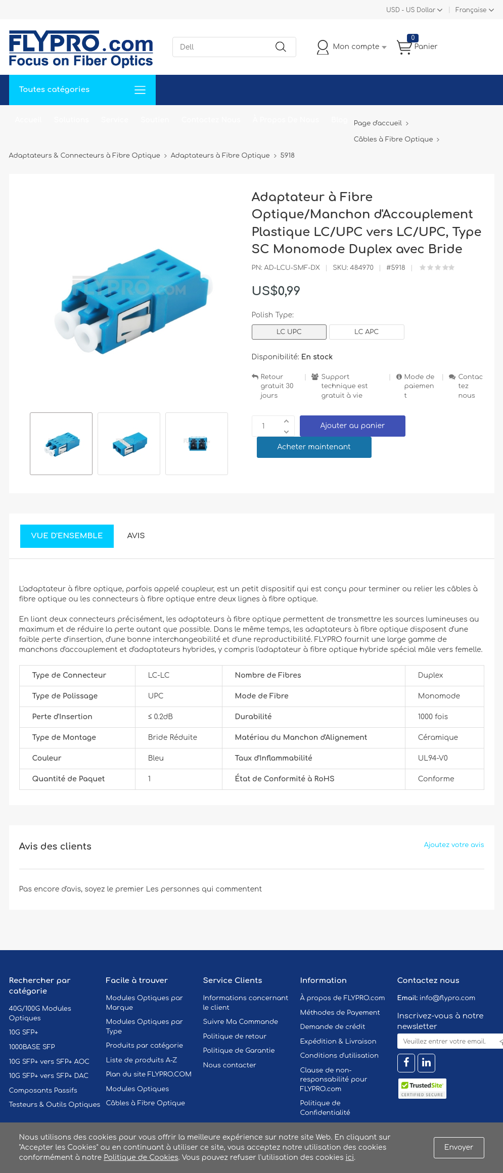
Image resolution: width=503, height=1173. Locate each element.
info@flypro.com (448, 998)
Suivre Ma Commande (241, 1021)
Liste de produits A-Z (141, 1060)
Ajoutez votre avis (454, 845)
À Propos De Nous (286, 120)
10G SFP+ (23, 1032)
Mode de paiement (419, 386)
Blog (339, 120)
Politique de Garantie (239, 1050)
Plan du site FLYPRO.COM (149, 1074)
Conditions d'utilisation (339, 1055)
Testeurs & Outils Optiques (55, 1104)
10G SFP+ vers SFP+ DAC (49, 1076)
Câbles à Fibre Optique (146, 1103)
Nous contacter (229, 1065)
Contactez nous (470, 386)
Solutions (71, 120)
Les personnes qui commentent (204, 889)
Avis (136, 536)
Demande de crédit (332, 1026)
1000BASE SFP (32, 1047)
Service (114, 120)
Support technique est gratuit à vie (344, 386)
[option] (61, 445)
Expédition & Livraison (338, 1041)
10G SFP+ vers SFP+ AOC (49, 1061)
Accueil (28, 120)
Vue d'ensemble (67, 536)
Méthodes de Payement (340, 1012)
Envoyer (459, 1147)
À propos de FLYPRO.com (342, 998)
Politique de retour (235, 1036)
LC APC (366, 332)
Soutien (155, 120)
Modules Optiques (137, 1089)
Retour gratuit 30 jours (277, 386)
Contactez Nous (211, 120)
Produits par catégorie (145, 1045)
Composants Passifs (43, 1090)
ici (350, 1157)
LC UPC (289, 332)
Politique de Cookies (141, 1157)
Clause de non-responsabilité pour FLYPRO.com (334, 1080)
